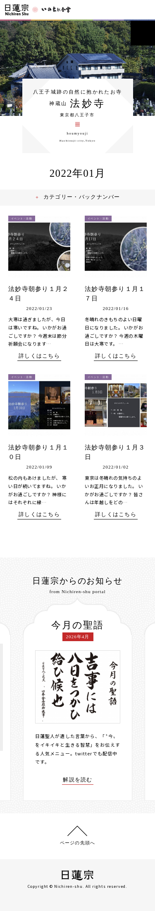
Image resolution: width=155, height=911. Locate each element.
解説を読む (78, 780)
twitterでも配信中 (96, 753)
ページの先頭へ (77, 842)
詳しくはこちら (39, 356)
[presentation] (16, 699)
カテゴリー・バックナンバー (82, 197)
